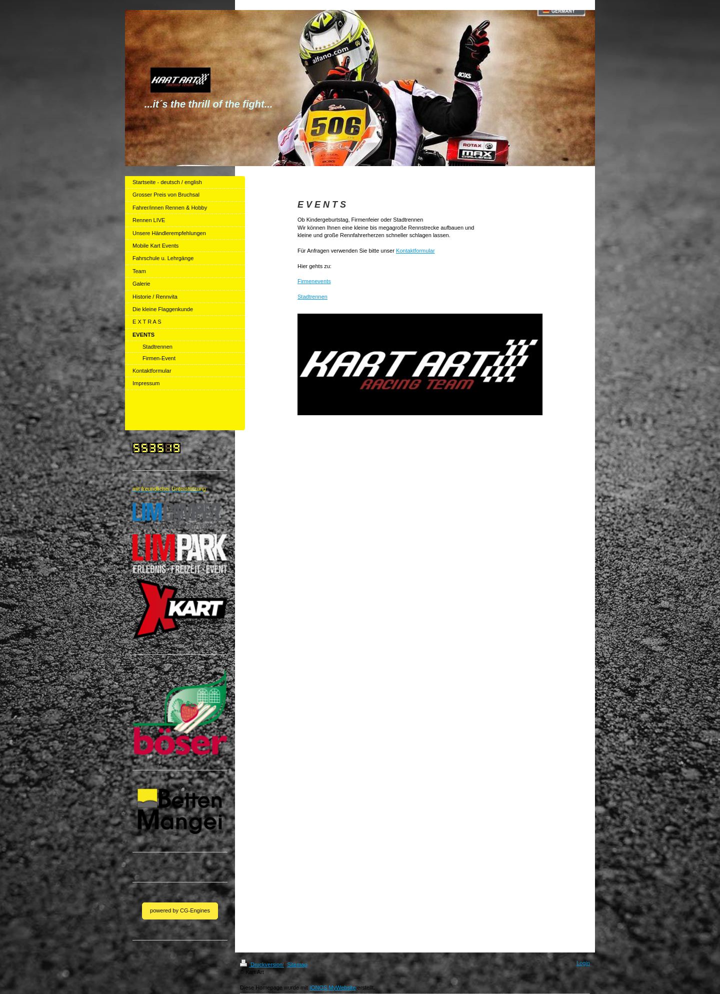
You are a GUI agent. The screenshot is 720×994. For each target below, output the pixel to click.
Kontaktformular (415, 251)
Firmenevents (314, 281)
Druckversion (262, 964)
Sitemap (297, 964)
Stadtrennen (313, 297)
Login (583, 963)
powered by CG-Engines (180, 910)
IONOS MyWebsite (333, 987)
